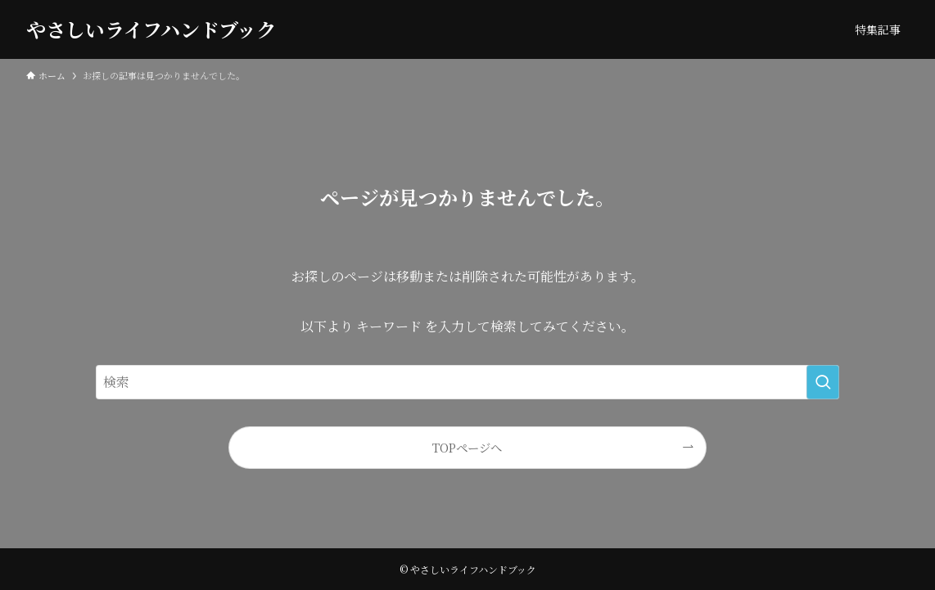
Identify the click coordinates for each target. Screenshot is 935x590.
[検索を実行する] (822, 382)
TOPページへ (467, 447)
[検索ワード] (467, 382)
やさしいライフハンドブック (151, 29)
